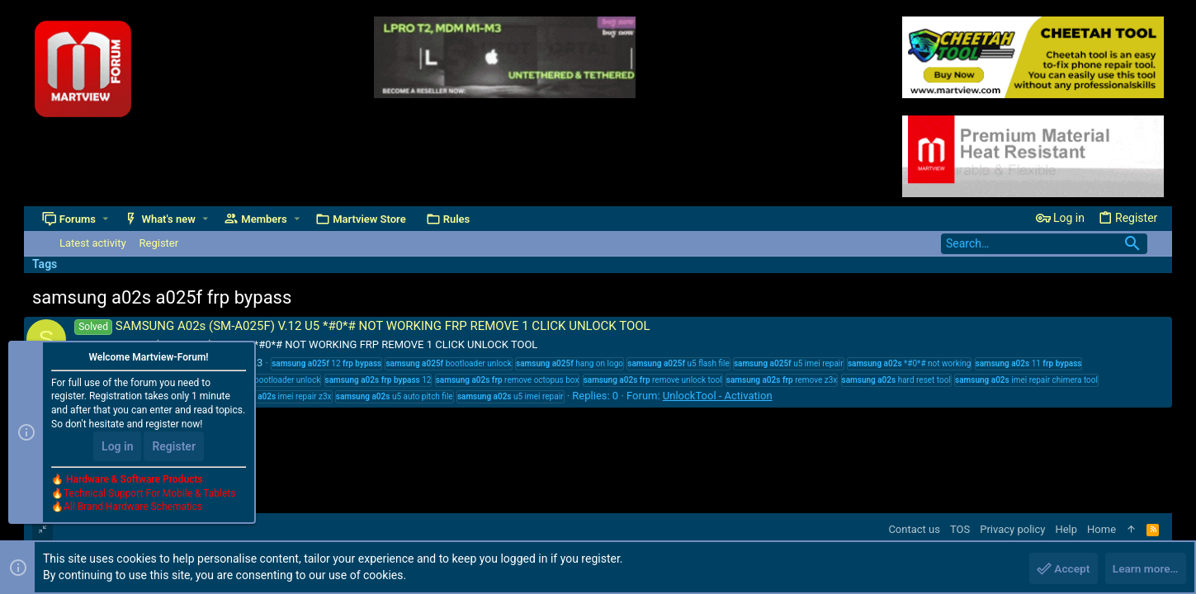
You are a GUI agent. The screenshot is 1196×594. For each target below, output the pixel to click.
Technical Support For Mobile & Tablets (149, 494)
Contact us (914, 529)
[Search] (1044, 243)
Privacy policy (1012, 529)
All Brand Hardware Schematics (133, 508)
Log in (117, 447)
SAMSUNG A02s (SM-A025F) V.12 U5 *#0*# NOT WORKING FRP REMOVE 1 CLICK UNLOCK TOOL (362, 325)
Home (1101, 529)
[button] (106, 219)
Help (1066, 529)
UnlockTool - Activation (718, 395)
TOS (960, 529)
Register (174, 447)
